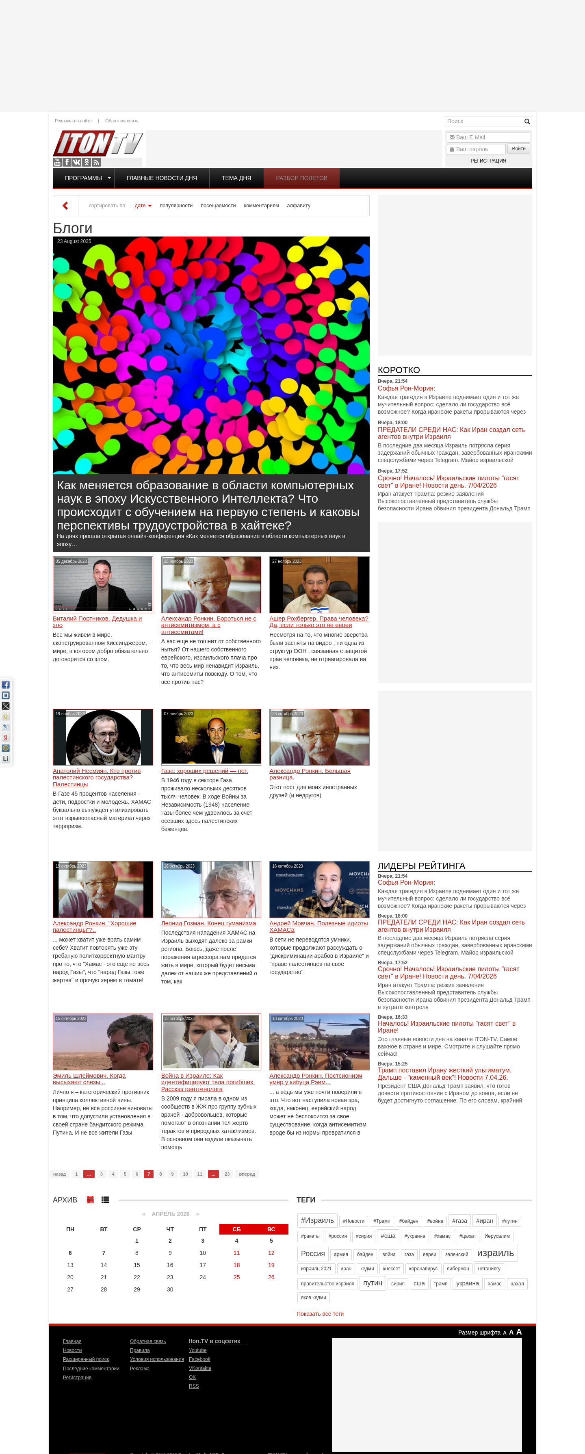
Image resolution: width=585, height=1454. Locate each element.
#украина (415, 1236)
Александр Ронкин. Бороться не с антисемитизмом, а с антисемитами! (208, 625)
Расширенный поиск (86, 1359)
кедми (367, 1269)
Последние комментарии (91, 1369)
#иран (484, 1220)
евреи (429, 1254)
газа (409, 1254)
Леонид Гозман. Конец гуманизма (208, 923)
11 (199, 1174)
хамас (494, 1284)
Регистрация (488, 161)
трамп (441, 1284)
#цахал (467, 1236)
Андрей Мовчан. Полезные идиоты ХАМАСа (318, 926)
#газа (459, 1220)
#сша (388, 1235)
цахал (517, 1284)
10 (185, 1174)
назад (59, 1174)
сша (419, 1283)
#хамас (442, 1236)
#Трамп (381, 1221)
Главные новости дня (162, 178)
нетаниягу (489, 1269)
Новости (72, 1350)
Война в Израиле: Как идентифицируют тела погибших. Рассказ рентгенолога (208, 1082)
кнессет (391, 1269)
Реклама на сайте (73, 120)
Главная (72, 1341)
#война (435, 1221)
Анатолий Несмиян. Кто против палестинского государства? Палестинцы (97, 778)
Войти (519, 149)
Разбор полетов (302, 178)
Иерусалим (497, 1236)
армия (341, 1254)
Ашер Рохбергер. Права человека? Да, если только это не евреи (318, 622)
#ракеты (310, 1236)
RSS (96, 162)
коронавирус (423, 1269)
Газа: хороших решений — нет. (204, 771)
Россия (313, 1254)
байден (365, 1254)
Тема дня (236, 178)
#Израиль (317, 1220)
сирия (398, 1284)
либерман (458, 1269)
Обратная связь (121, 120)
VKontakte (76, 162)
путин (372, 1283)
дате (140, 205)
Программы (83, 178)
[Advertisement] (292, 55)
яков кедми (313, 1297)
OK (86, 162)
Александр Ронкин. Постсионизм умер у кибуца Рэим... (315, 1079)
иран (346, 1269)
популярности (176, 205)
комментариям (261, 205)
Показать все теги (320, 1314)
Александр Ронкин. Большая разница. (310, 774)
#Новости (353, 1221)
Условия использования (157, 1359)
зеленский (456, 1254)
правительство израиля (327, 1284)
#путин (510, 1221)
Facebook (67, 162)
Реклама (140, 1369)
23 (227, 1174)
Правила (140, 1350)
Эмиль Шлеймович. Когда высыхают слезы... (89, 1079)
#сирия (364, 1236)
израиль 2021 (316, 1269)
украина (467, 1283)
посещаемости (218, 205)
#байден (408, 1221)
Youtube (57, 162)
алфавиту (299, 205)
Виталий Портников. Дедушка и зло (97, 622)
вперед (247, 1174)
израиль (495, 1252)
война (389, 1254)
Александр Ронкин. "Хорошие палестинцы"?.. (94, 926)
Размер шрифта (479, 1332)
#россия (338, 1236)
